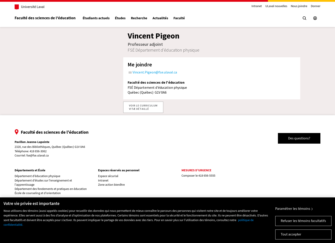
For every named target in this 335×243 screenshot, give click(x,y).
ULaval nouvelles (276, 6)
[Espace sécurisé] (315, 18)
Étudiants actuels (96, 18)
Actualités (160, 18)
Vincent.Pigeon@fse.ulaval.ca (155, 72)
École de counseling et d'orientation (38, 193)
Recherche (139, 18)
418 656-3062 (38, 151)
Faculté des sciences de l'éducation (45, 18)
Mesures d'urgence (196, 170)
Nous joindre (299, 6)
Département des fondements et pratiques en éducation (51, 189)
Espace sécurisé (108, 176)
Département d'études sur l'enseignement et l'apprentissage (43, 183)
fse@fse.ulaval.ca (37, 155)
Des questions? (299, 138)
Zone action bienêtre (111, 185)
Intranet (256, 6)
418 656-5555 (207, 176)
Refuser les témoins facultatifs (303, 220)
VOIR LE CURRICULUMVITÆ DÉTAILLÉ (143, 107)
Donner (315, 6)
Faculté (179, 18)
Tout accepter (291, 234)
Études (120, 18)
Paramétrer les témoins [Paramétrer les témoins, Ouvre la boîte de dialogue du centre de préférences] (292, 208)
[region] (167, 220)
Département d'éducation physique (37, 176)
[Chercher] (304, 18)
